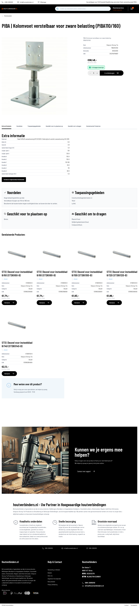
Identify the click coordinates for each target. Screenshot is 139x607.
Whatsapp (43, 2)
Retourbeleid (51, 582)
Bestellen (50, 567)
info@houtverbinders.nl (26, 2)
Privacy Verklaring (52, 584)
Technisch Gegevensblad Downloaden (13, 179)
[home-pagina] (2, 16)
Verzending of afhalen (54, 570)
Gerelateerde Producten (93, 126)
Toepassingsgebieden (34, 126)
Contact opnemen (117, 10)
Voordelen (19, 126)
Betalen (50, 573)
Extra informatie (6, 126)
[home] (9, 8)
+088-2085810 (8, 2)
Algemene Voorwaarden (54, 579)
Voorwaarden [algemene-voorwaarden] (134, 605)
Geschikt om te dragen (74, 126)
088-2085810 (49, 548)
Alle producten (6, 590)
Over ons (50, 576)
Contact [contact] (126, 605)
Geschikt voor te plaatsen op (54, 126)
